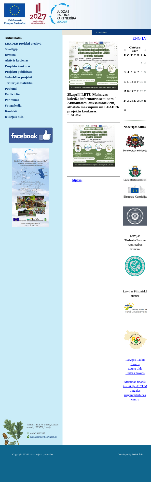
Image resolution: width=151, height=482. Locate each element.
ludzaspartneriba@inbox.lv (43, 436)
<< (125, 50)
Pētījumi (11, 88)
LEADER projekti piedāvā (23, 43)
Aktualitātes (13, 38)
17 (125, 91)
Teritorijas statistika (19, 83)
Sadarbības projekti (18, 77)
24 (125, 100)
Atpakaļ (77, 180)
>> (145, 50)
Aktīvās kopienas (16, 60)
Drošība (10, 55)
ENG (137, 38)
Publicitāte (12, 94)
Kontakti (11, 111)
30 (145, 100)
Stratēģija (11, 49)
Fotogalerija (13, 105)
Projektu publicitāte (18, 71)
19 (131, 91)
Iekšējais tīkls (14, 117)
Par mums (12, 100)
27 (135, 100)
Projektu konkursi (17, 66)
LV (144, 38)
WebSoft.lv (137, 454)
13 (135, 81)
